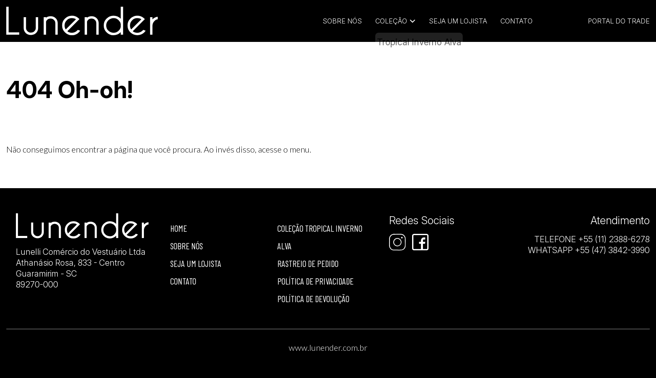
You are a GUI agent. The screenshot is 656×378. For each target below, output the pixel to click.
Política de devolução (313, 298)
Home (178, 228)
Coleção (391, 21)
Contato (516, 21)
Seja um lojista (458, 21)
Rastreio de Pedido (307, 263)
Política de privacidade (315, 281)
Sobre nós (186, 246)
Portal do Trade (619, 21)
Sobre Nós (342, 21)
